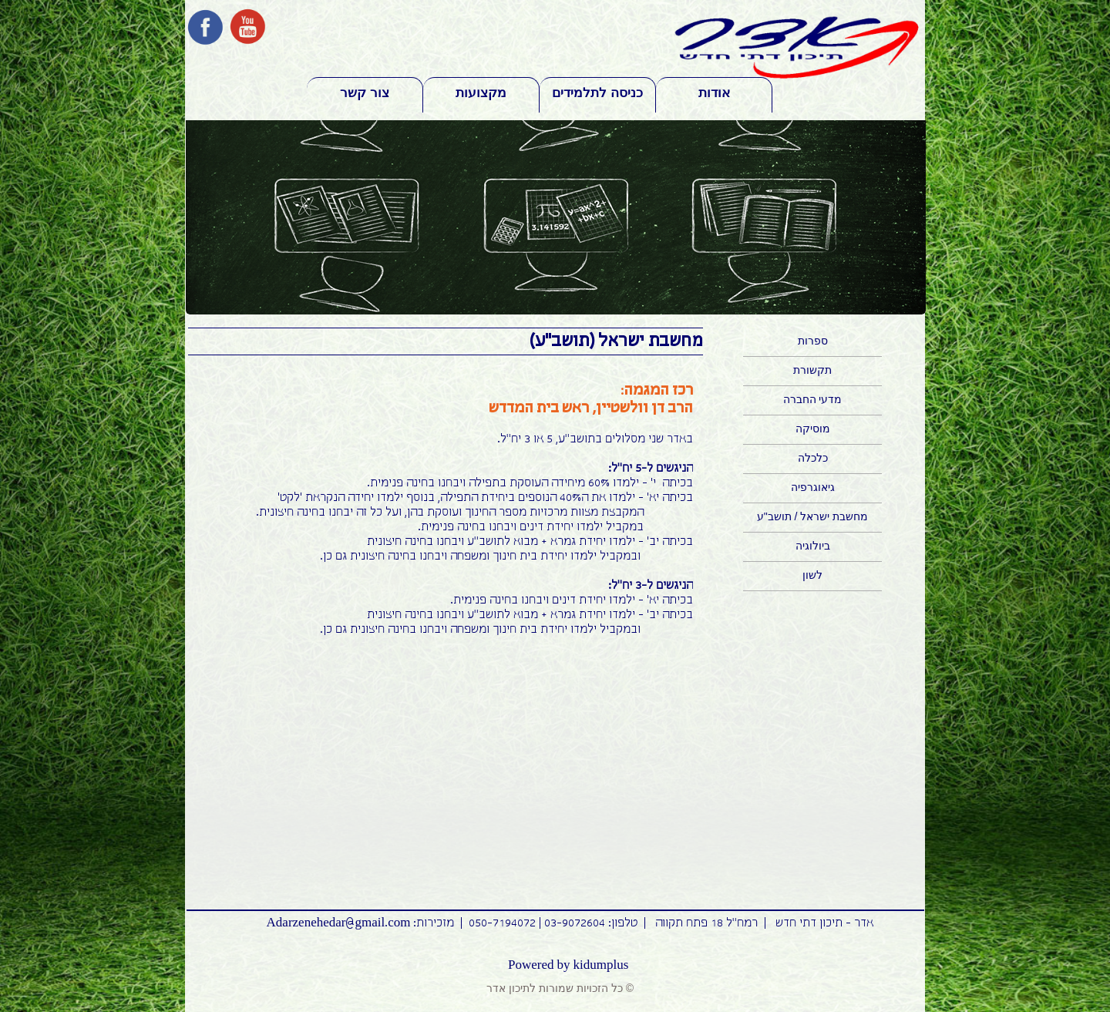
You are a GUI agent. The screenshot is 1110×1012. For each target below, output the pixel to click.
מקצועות (481, 93)
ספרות (813, 341)
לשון (812, 575)
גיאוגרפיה (813, 487)
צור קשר (364, 93)
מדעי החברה (813, 399)
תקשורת (812, 370)
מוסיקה (813, 428)
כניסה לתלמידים (597, 93)
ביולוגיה (813, 546)
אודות (714, 93)
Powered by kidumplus (568, 965)
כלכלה (813, 458)
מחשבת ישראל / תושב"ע (813, 516)
